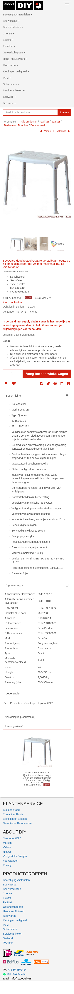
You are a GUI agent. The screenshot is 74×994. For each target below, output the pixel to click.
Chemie (8, 33)
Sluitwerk (9, 96)
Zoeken (64, 112)
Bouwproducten (13, 27)
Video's (7, 847)
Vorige (47, 131)
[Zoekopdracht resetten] (54, 112)
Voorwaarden (10, 860)
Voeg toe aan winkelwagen (47, 374)
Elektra (8, 39)
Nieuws (7, 851)
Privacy (7, 865)
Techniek (9, 103)
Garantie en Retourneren (17, 823)
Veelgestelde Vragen (15, 856)
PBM (7, 77)
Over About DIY (12, 838)
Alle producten (29, 121)
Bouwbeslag (11, 20)
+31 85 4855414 (17, 969)
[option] (17, 244)
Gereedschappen (14, 52)
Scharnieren (11, 84)
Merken (7, 842)
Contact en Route (13, 814)
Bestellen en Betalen (15, 818)
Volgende (61, 131)
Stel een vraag (11, 809)
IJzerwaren (10, 65)
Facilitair (9, 46)
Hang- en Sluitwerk (15, 58)
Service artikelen (14, 90)
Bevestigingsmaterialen (17, 14)
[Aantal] (13, 374)
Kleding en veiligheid (16, 71)
